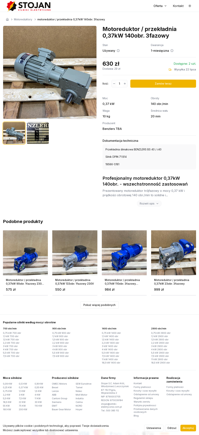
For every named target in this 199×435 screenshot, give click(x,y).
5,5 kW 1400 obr (110, 352)
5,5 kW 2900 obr (160, 352)
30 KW (38, 402)
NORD (79, 405)
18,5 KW (7, 402)
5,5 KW (6, 398)
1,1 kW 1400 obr (110, 336)
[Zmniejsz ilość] (114, 83)
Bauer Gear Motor (61, 409)
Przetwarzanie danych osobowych (146, 410)
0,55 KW (39, 387)
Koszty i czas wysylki (145, 390)
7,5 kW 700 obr (11, 356)
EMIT (54, 405)
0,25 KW (7, 387)
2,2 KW (6, 394)
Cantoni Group (59, 398)
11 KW (38, 398)
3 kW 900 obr (59, 346)
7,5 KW (22, 398)
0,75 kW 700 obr (12, 333)
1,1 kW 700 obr (10, 336)
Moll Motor (81, 394)
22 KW (22, 402)
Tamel (79, 387)
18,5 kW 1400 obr (111, 362)
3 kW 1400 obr (109, 346)
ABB (54, 394)
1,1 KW (22, 391)
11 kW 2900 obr (159, 359)
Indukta (80, 398)
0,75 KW (7, 391)
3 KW (21, 394)
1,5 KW (38, 391)
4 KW (37, 394)
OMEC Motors (59, 383)
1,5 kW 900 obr (60, 339)
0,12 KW (23, 383)
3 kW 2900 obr (159, 346)
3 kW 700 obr (10, 346)
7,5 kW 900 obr (60, 356)
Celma (79, 402)
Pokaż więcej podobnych (99, 304)
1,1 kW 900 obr (60, 336)
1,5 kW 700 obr (11, 339)
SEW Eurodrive (83, 383)
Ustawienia (154, 427)
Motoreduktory (23, 19)
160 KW (7, 409)
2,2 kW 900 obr (60, 342)
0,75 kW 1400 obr (111, 333)
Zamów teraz (163, 83)
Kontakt (138, 383)
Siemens (56, 402)
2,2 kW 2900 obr (160, 342)
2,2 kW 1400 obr (110, 342)
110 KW (38, 405)
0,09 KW (7, 383)
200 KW (23, 409)
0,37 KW (23, 387)
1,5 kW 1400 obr (110, 339)
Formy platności (175, 387)
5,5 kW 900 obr (60, 352)
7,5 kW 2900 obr (160, 356)
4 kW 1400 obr (109, 349)
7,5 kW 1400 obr (110, 356)
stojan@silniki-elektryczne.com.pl (111, 405)
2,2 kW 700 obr (11, 342)
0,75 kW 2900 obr (160, 333)
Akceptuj (188, 427)
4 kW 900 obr (59, 349)
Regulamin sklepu (143, 398)
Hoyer (79, 409)
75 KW (22, 405)
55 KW (6, 405)
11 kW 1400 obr (110, 359)
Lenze (55, 391)
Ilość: (106, 83)
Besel (55, 387)
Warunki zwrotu (142, 401)
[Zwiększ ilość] (124, 83)
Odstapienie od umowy (146, 394)
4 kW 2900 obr (159, 349)
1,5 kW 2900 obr (159, 339)
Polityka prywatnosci (145, 405)
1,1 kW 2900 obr (159, 336)
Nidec (79, 391)
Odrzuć (172, 427)
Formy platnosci (142, 387)
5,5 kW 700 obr (11, 352)
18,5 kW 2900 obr (160, 362)
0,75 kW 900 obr (61, 333)
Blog (136, 415)
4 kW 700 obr (10, 349)
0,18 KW (39, 383)
